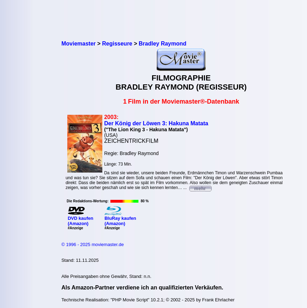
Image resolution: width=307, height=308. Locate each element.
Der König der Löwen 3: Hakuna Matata (156, 123)
